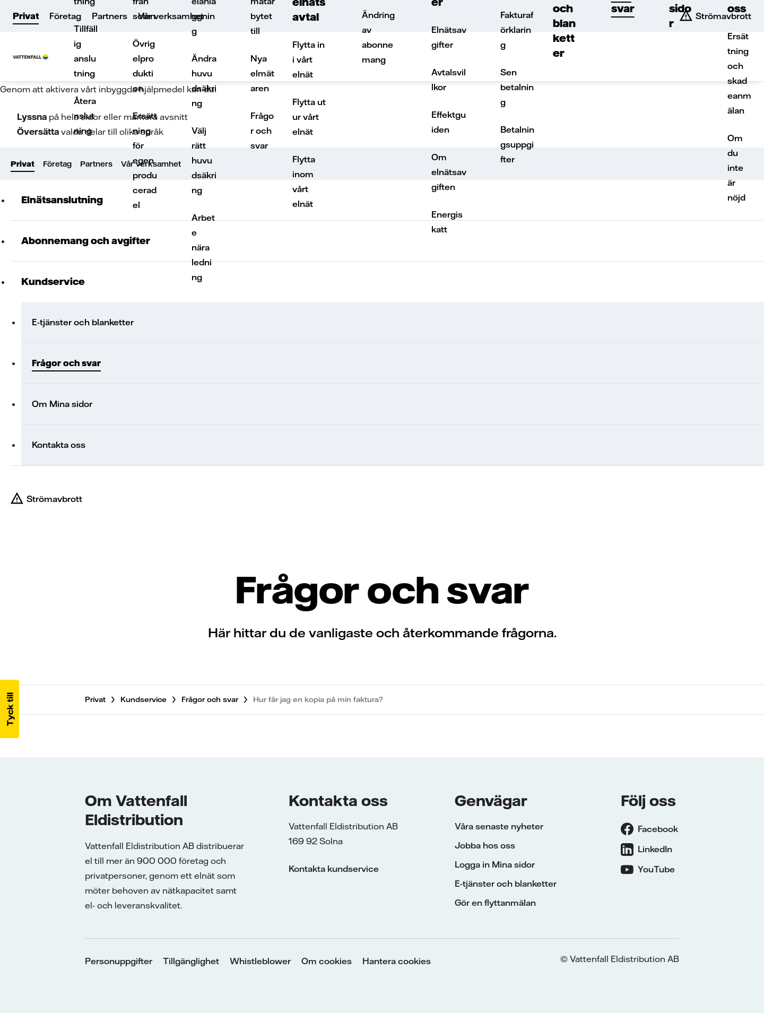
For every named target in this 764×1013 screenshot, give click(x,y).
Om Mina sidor (62, 404)
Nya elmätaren (262, 73)
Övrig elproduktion (144, 65)
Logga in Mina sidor (495, 864)
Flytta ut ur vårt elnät (309, 117)
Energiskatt (447, 222)
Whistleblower (260, 961)
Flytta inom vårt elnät (303, 181)
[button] (9, 709)
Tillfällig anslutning (86, 51)
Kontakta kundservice (334, 868)
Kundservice (143, 699)
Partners (109, 16)
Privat (26, 16)
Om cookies (326, 961)
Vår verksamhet (171, 16)
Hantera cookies (396, 961)
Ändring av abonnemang (378, 37)
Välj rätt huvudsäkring (204, 160)
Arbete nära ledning (203, 247)
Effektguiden (448, 122)
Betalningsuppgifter (517, 144)
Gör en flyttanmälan (495, 902)
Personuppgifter (118, 961)
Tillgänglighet (191, 961)
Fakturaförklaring (516, 30)
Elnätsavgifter (448, 37)
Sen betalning (517, 87)
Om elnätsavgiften (448, 172)
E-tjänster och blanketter (83, 322)
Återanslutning (85, 116)
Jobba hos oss (485, 845)
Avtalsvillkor (448, 79)
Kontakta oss (58, 444)
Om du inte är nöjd (736, 168)
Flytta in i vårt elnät (308, 59)
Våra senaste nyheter (499, 826)
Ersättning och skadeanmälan (739, 73)
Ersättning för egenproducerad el (145, 160)
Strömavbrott (54, 498)
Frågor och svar (262, 130)
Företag (65, 16)
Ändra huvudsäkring (204, 80)
